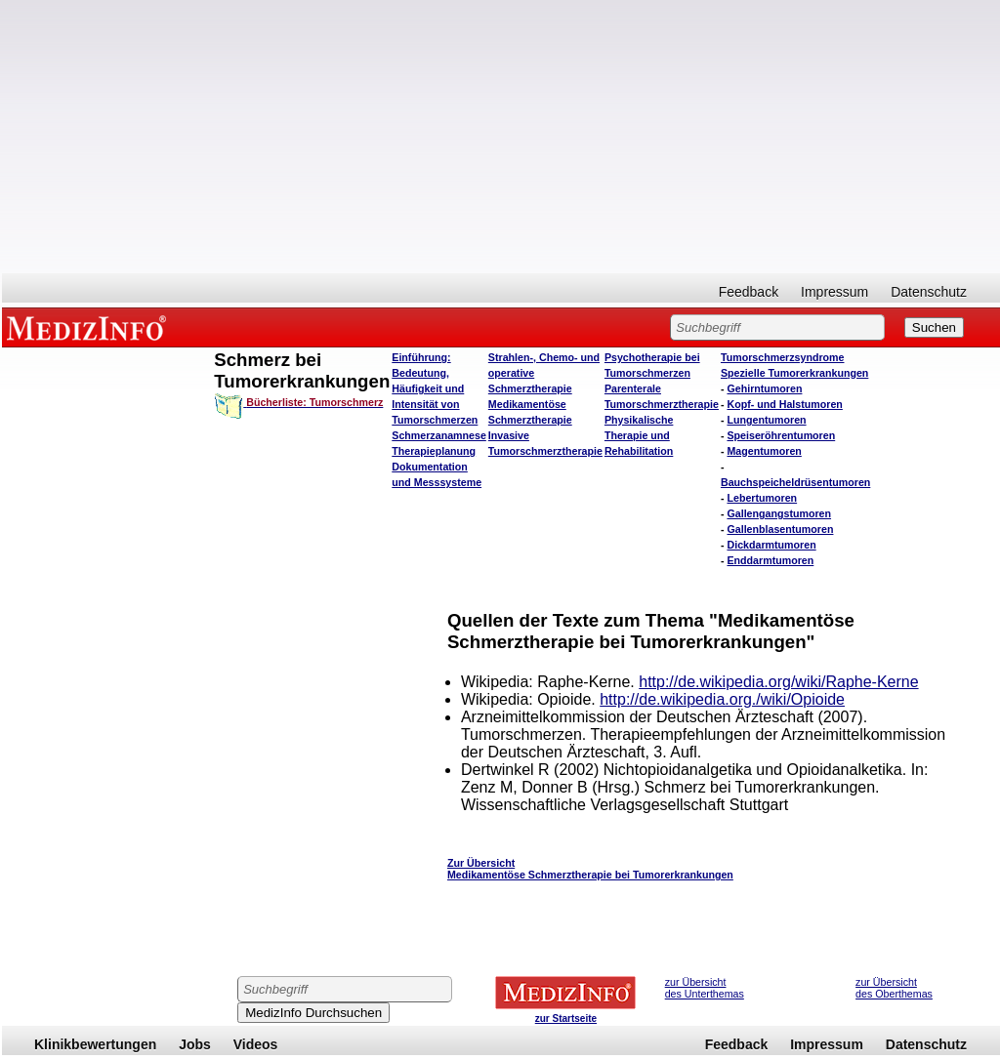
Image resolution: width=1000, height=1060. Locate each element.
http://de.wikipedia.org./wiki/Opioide (722, 699)
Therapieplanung (434, 451)
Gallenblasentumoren (780, 529)
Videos (255, 1044)
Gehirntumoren (764, 388)
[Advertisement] (501, 136)
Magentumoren (764, 451)
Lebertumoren (762, 498)
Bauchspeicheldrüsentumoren (795, 482)
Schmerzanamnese (439, 435)
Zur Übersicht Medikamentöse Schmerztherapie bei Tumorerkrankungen (590, 868)
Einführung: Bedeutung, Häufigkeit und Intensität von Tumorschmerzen (435, 388)
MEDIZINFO (90, 327)
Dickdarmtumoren (771, 544)
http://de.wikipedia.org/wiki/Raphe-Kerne (778, 681)
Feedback (748, 292)
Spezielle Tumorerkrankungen (794, 373)
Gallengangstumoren (779, 513)
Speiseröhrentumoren (781, 435)
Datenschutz (929, 292)
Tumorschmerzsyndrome (783, 357)
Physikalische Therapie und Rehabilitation (639, 435)
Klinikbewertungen (95, 1044)
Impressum (834, 292)
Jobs (195, 1044)
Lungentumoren (766, 420)
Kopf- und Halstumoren (784, 404)
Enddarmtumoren (770, 560)
